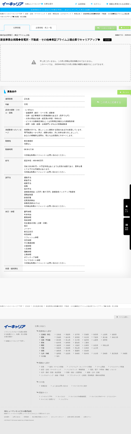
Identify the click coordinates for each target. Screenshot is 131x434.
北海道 (58, 334)
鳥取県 (58, 348)
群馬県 (77, 337)
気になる (126, 210)
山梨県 (95, 340)
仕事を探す (48, 4)
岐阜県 (58, 343)
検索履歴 (126, 228)
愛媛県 (77, 351)
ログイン (97, 4)
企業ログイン (87, 417)
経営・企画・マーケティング (35, 14)
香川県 (68, 351)
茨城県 (58, 337)
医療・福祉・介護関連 (74, 372)
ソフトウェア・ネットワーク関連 (80, 367)
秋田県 (95, 334)
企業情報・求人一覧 (44, 28)
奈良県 (95, 345)
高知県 (86, 351)
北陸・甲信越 (45, 340)
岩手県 (77, 334)
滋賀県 (58, 345)
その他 (43, 356)
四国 (42, 351)
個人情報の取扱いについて (40, 417)
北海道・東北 (45, 334)
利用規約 (26, 417)
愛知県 (77, 343)
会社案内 (6, 417)
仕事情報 (16, 28)
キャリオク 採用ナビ (48, 399)
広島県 (86, 348)
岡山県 (77, 348)
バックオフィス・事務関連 (75, 369)
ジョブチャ (64, 399)
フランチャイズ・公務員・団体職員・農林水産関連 (87, 375)
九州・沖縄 (45, 353)
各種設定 (44, 386)
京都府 (68, 345)
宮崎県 (105, 353)
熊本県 (86, 353)
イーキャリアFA (46, 396)
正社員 (27, 306)
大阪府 (77, 345)
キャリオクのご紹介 (80, 386)
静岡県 (68, 343)
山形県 (105, 334)
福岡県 (58, 353)
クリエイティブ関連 (117, 367)
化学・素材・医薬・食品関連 (51, 372)
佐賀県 (68, 353)
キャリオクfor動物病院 (78, 396)
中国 (42, 348)
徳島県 (58, 351)
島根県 (68, 348)
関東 (42, 337)
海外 (57, 356)
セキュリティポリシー (57, 417)
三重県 (86, 343)
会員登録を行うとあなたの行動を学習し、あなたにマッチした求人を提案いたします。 (65, 10)
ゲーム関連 (101, 367)
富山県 (68, 340)
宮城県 (86, 334)
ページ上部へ (123, 317)
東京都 (105, 337)
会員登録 (81, 4)
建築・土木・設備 (93, 372)
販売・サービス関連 (56, 367)
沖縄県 (125, 353)
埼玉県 (86, 337)
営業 (42, 367)
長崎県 (77, 353)
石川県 (77, 340)
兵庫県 (86, 345)
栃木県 (68, 337)
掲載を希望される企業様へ (120, 4)
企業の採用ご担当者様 (73, 417)
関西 (42, 345)
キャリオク (61, 396)
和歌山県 (106, 345)
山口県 (95, 348)
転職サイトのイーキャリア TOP (11, 14)
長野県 (105, 340)
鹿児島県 (115, 353)
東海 (42, 343)
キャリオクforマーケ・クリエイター (103, 396)
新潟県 (58, 340)
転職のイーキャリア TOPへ (15, 341)
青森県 (68, 334)
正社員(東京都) (38, 306)
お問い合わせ (16, 417)
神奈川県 (115, 337)
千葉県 (95, 337)
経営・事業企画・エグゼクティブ (59, 14)
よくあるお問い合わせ (60, 386)
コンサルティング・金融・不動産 (52, 375)
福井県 (86, 340)
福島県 (114, 334)
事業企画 (77, 14)
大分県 (95, 353)
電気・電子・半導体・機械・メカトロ (103, 369)
